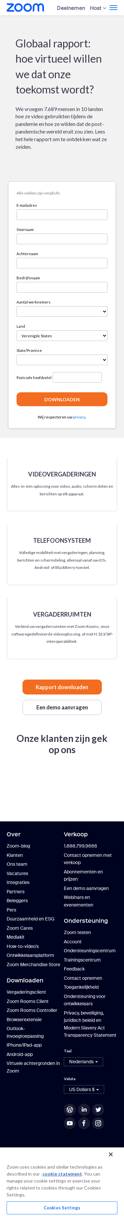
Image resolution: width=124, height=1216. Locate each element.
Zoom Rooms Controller (32, 1010)
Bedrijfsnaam (28, 278)
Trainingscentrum (82, 960)
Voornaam (25, 229)
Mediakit (15, 937)
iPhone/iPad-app (24, 1045)
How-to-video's (23, 946)
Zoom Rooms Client (28, 1001)
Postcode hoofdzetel (34, 377)
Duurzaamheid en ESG (31, 919)
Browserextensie (24, 1020)
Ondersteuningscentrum (90, 951)
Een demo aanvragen (86, 888)
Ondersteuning (86, 920)
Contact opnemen (83, 978)
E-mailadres (27, 205)
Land (21, 326)
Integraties (18, 882)
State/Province (29, 350)
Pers (11, 910)
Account (73, 942)
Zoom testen (77, 932)
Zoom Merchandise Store (33, 964)
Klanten (15, 855)
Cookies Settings (62, 1207)
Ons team (17, 864)
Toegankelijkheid (81, 987)
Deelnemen (71, 8)
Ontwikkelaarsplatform (30, 955)
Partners (15, 892)
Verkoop (76, 834)
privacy (79, 417)
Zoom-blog (18, 846)
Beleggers (17, 901)
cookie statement (62, 1174)
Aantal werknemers (34, 302)
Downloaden (25, 980)
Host (95, 8)
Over (14, 834)
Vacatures (17, 873)
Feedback (74, 969)
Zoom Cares (20, 928)
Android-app (20, 1054)
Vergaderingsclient (26, 992)
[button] (83, 1061)
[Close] (111, 1154)
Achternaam (27, 253)
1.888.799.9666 (80, 846)
